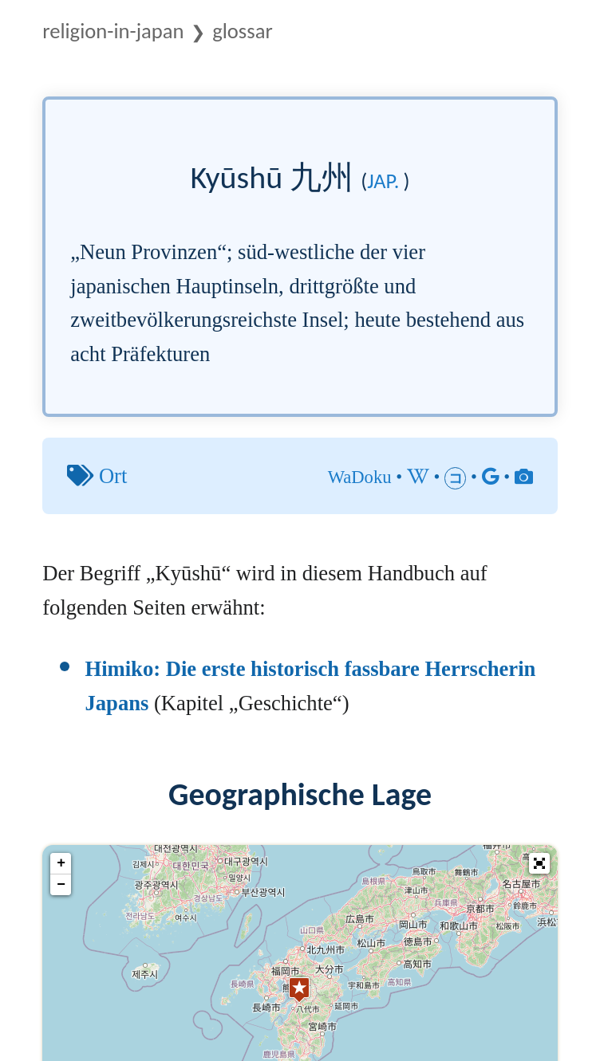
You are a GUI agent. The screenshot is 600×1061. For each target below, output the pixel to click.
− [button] (61, 884)
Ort (113, 476)
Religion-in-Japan (113, 31)
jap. (383, 181)
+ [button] (61, 863)
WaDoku (360, 477)
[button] (539, 863)
